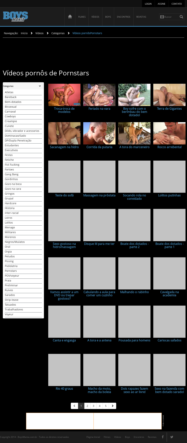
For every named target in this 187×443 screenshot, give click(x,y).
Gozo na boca (13, 184)
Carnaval (10, 111)
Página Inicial (93, 437)
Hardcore (10, 203)
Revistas (141, 16)
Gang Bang (11, 174)
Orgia (8, 251)
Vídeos (95, 16)
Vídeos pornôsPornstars (87, 33)
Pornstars (11, 271)
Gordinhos (11, 179)
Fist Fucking (12, 164)
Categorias (58, 33)
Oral (7, 246)
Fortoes (9, 169)
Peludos (10, 256)
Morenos (10, 237)
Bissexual (11, 106)
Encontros (123, 16)
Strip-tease (11, 300)
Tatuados (10, 304)
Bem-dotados (13, 102)
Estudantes (12, 145)
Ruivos (9, 290)
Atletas (9, 92)
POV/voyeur (12, 275)
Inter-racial (12, 213)
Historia (10, 208)
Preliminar (11, 285)
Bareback (10, 97)
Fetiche (9, 160)
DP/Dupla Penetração (18, 140)
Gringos (10, 193)
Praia (8, 280)
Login (148, 3)
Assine (161, 3)
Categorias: (8, 86)
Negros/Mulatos (15, 242)
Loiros (8, 217)
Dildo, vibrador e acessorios (22, 131)
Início (24, 33)
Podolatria (11, 266)
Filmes (82, 16)
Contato (177, 3)
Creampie (11, 121)
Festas (9, 155)
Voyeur (9, 314)
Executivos (11, 150)
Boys (108, 16)
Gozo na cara (13, 188)
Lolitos (9, 222)
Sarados (10, 295)
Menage (10, 227)
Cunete (9, 126)
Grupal (9, 198)
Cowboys (10, 116)
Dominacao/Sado (15, 135)
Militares (10, 232)
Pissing (9, 261)
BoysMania (32, 17)
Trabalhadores (14, 309)
